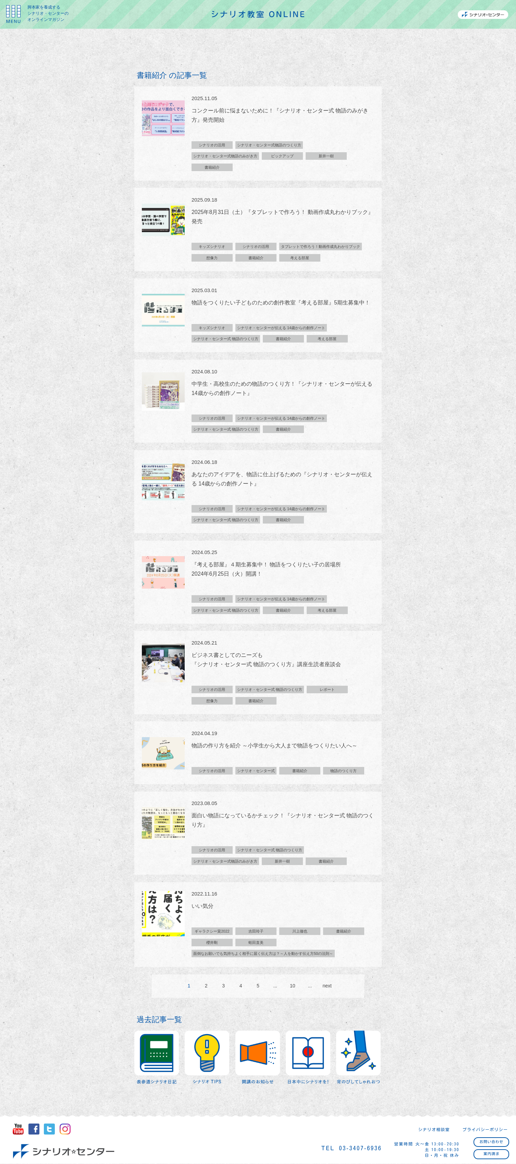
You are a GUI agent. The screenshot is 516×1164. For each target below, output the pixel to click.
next (326, 990)
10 (292, 990)
